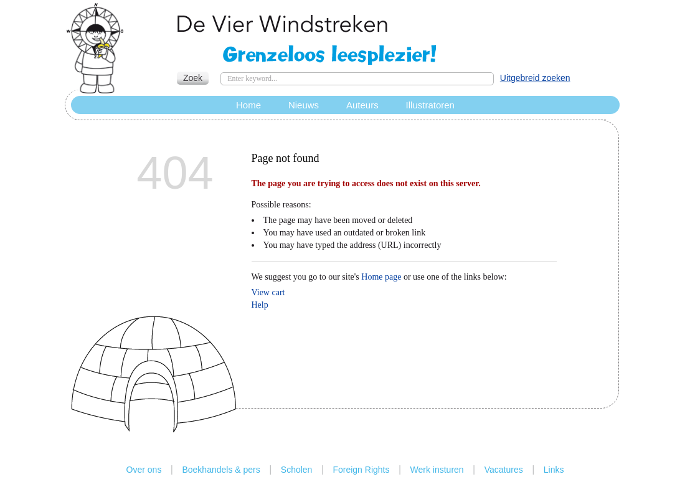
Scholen (297, 470)
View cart (268, 292)
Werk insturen (437, 470)
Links (554, 470)
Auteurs (362, 105)
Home (248, 105)
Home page (381, 277)
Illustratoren (430, 105)
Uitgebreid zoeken (535, 78)
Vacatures (503, 470)
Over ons (144, 470)
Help (260, 305)
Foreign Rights (361, 470)
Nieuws (303, 105)
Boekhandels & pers (221, 470)
